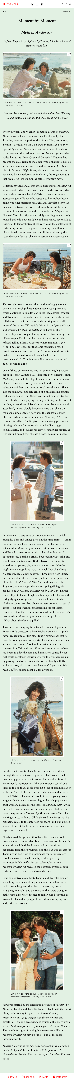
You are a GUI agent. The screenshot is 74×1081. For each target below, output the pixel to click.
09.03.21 (66, 11)
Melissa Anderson (12, 1046)
